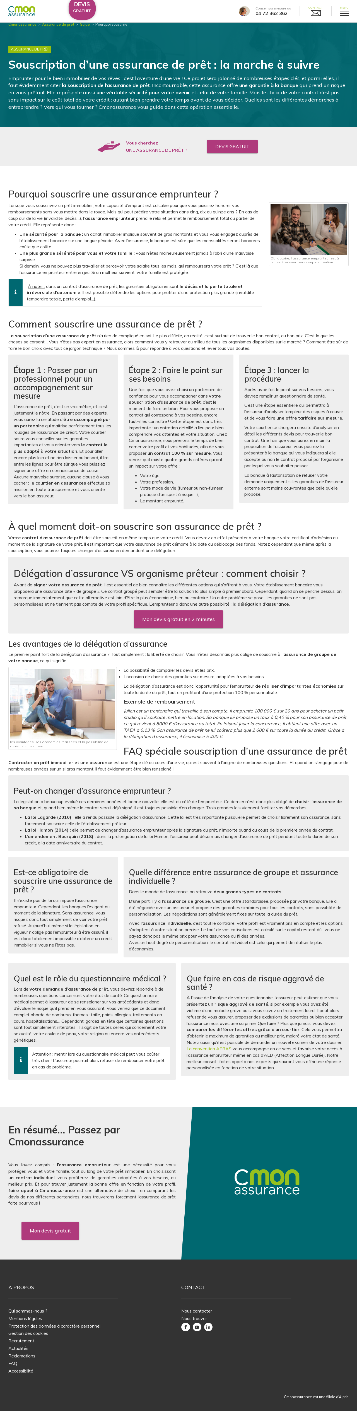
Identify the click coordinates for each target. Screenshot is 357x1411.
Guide (85, 29)
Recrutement (21, 1340)
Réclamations (21, 1356)
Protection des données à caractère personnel (54, 1326)
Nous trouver (194, 1318)
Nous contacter (196, 1311)
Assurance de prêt (58, 29)
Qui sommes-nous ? (27, 1311)
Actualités (18, 1348)
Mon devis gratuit (50, 1230)
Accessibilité (20, 1371)
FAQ (12, 1363)
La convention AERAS (209, 1053)
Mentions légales (25, 1318)
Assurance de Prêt (30, 54)
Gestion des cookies (28, 1333)
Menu (344, 7)
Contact (315, 7)
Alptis (344, 1397)
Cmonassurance (22, 29)
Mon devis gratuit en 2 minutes (178, 624)
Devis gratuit (232, 151)
